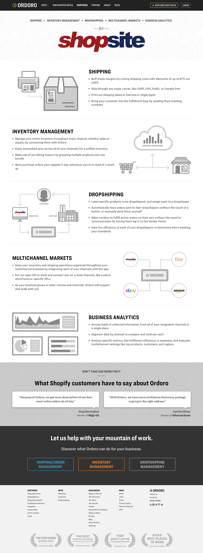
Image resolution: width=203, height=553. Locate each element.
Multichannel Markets (124, 20)
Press (121, 500)
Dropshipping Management (152, 464)
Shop (121, 494)
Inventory (62, 497)
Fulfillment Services (36, 503)
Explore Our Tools (164, 5)
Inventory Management (63, 20)
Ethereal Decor (181, 415)
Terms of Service (126, 506)
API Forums (93, 503)
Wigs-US (93, 415)
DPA (121, 510)
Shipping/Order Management (51, 464)
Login (186, 5)
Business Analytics (158, 20)
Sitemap (92, 526)
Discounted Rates (63, 5)
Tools (29, 516)
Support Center (95, 494)
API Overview (94, 497)
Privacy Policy (125, 503)
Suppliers (31, 506)
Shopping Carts (33, 494)
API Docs (92, 500)
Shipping (36, 20)
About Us (153, 494)
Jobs (121, 497)
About (107, 5)
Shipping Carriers (34, 500)
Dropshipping (94, 20)
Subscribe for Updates (98, 510)
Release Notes (94, 513)
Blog (117, 5)
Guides (92, 516)
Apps (44, 5)
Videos (91, 506)
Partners (82, 5)
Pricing (95, 5)
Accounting (32, 510)
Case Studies (94, 522)
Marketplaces (33, 497)
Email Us (153, 497)
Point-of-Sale (33, 513)
